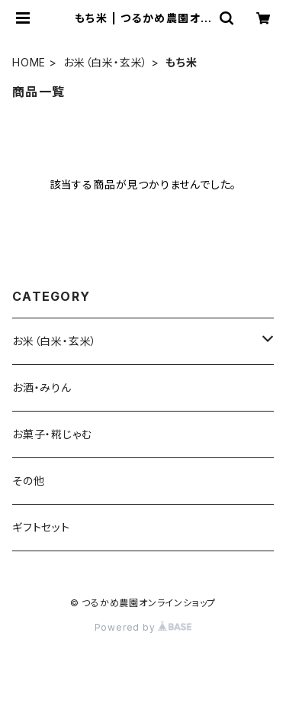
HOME (29, 62)
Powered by (143, 627)
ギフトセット (41, 527)
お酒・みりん (42, 387)
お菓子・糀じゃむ (52, 434)
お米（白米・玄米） (105, 62)
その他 (28, 480)
